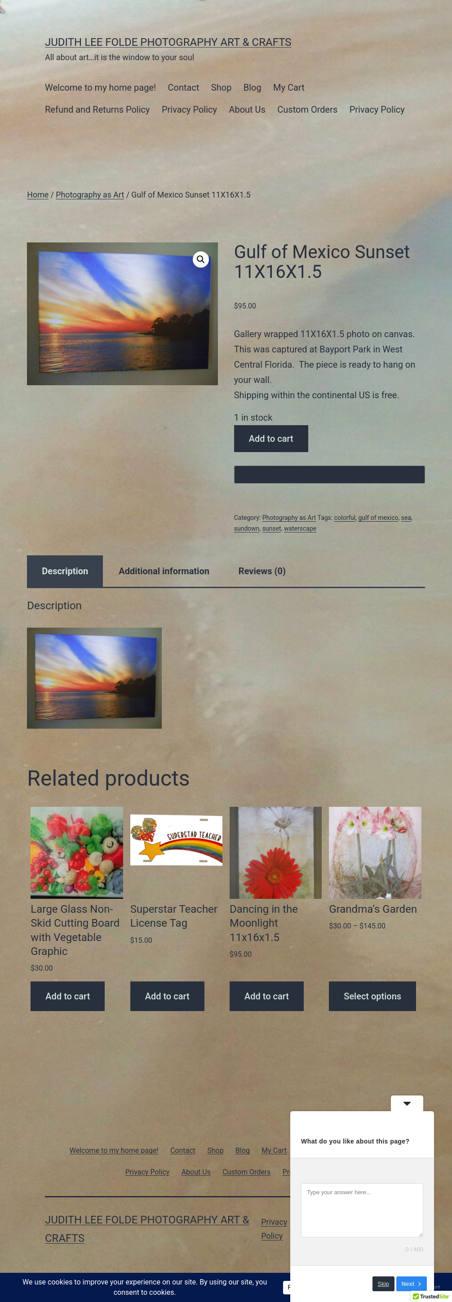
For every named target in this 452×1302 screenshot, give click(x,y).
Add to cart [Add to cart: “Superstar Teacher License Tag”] (167, 996)
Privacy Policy (189, 109)
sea (406, 517)
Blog (252, 87)
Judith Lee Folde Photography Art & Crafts (168, 42)
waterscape (300, 528)
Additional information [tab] (164, 571)
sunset (271, 528)
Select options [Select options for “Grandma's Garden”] (372, 996)
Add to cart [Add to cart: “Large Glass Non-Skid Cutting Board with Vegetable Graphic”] (67, 996)
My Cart (289, 87)
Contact (183, 87)
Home (38, 194)
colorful (345, 517)
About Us (247, 109)
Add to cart (271, 438)
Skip (383, 1283)
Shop (221, 87)
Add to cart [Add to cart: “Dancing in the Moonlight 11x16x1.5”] (266, 996)
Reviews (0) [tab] (262, 571)
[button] (201, 259)
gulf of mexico (378, 517)
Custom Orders (307, 109)
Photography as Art (90, 194)
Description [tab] (65, 571)
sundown (247, 528)
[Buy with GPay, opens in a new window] (329, 475)
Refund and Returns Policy (97, 109)
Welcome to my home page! (100, 87)
